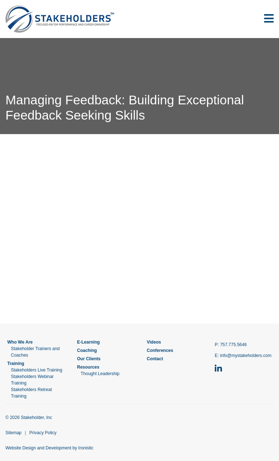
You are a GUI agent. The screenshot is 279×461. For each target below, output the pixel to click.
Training (15, 363)
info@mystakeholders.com (246, 355)
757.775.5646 (233, 344)
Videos (154, 342)
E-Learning (88, 342)
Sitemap (13, 432)
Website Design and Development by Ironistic (49, 447)
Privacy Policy (43, 432)
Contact (155, 358)
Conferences (160, 350)
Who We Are (20, 342)
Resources (88, 367)
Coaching (87, 350)
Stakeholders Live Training (36, 370)
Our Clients (89, 358)
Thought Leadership (100, 373)
